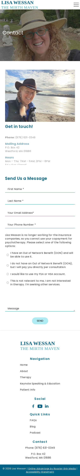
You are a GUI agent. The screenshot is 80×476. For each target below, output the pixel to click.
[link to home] (40, 346)
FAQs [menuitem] (33, 420)
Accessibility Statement (40, 471)
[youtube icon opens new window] (40, 406)
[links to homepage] (19, 4)
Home (24, 365)
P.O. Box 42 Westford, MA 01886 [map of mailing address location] (38, 455)
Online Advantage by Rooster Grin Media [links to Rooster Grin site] (52, 468)
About (24, 371)
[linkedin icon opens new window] (46, 406)
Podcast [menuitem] (35, 432)
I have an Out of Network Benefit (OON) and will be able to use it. (41, 254)
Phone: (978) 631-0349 (40, 448)
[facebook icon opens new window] (33, 406)
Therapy (25, 377)
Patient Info (27, 390)
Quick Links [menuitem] (40, 414)
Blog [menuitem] (32, 426)
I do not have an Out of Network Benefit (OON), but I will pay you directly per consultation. (41, 265)
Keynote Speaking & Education (40, 383)
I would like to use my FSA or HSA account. (37, 274)
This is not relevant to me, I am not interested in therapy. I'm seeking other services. (40, 282)
